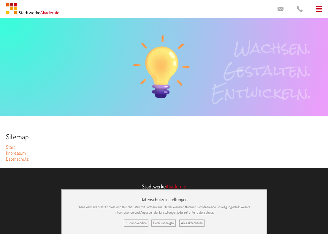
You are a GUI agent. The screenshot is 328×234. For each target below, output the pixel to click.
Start (10, 147)
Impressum (16, 153)
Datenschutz (17, 159)
